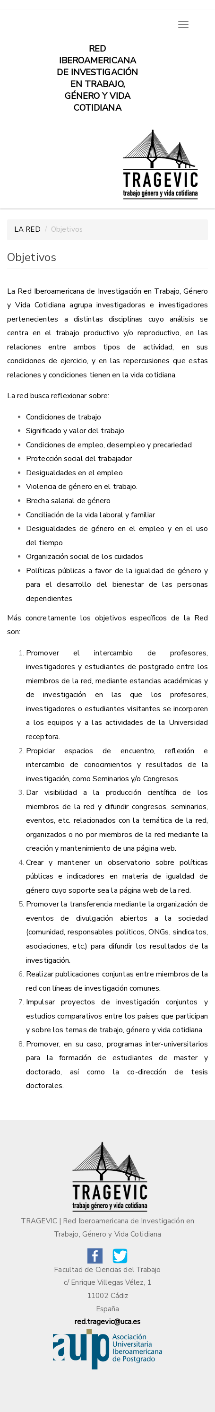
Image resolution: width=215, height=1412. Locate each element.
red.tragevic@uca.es (108, 1321)
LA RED (27, 229)
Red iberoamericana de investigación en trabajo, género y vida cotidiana (97, 53)
